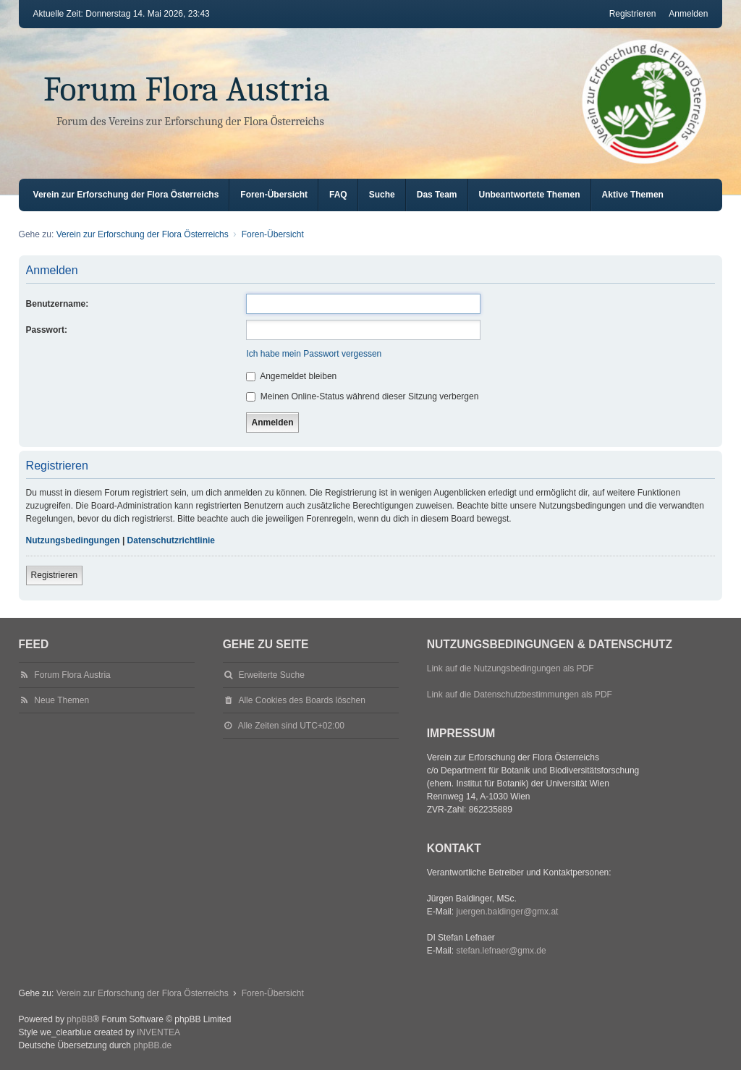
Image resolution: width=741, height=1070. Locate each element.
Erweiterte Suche (271, 675)
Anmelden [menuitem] (688, 14)
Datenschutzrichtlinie (171, 540)
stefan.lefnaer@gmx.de (501, 951)
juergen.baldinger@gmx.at (507, 911)
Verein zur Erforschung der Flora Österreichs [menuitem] (126, 195)
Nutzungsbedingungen (73, 540)
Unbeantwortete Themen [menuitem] (529, 195)
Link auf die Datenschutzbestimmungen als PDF (519, 694)
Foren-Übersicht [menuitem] (274, 195)
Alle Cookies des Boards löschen (301, 700)
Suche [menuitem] (382, 195)
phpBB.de (152, 1045)
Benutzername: (57, 304)
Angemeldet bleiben (291, 376)
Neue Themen (61, 700)
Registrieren (54, 575)
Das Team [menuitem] (437, 195)
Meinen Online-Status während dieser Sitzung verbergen (362, 396)
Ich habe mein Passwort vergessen (313, 354)
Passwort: (46, 330)
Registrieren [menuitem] (632, 14)
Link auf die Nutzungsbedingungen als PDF (510, 668)
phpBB (80, 1019)
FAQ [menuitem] (338, 195)
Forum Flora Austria (186, 89)
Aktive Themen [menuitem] (633, 195)
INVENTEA (158, 1032)
